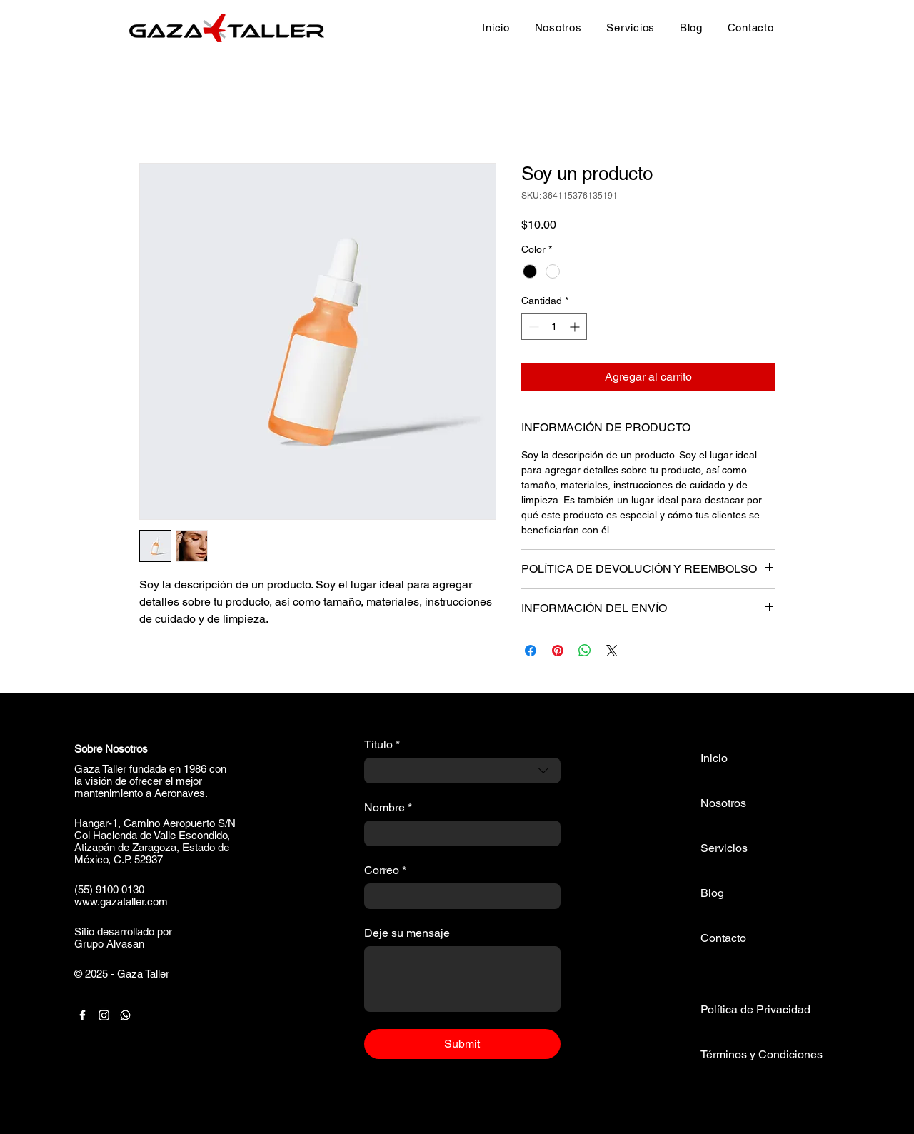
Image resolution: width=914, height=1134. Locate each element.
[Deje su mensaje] (462, 979)
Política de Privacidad (755, 1009)
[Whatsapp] (125, 1015)
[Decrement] (532, 326)
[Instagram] (104, 1015)
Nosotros (723, 803)
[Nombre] (458, 833)
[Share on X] (612, 650)
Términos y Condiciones (761, 1054)
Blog (712, 893)
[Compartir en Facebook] (530, 650)
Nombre (388, 808)
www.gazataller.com (121, 901)
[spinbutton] (554, 326)
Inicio (714, 758)
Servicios (724, 848)
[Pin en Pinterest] (557, 650)
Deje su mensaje (407, 933)
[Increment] (576, 326)
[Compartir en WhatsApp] (584, 650)
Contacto (723, 938)
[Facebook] (82, 1015)
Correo (385, 870)
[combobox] (462, 770)
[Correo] (458, 896)
